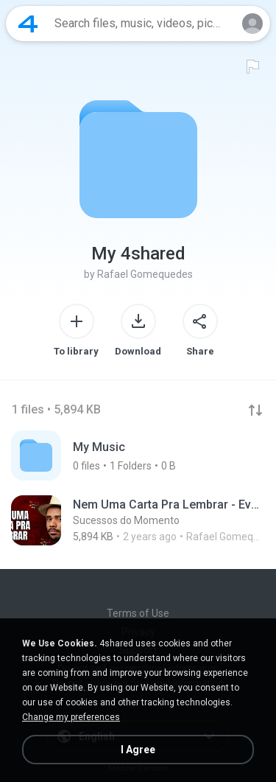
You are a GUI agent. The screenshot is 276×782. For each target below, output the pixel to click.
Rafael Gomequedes (145, 274)
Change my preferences (71, 717)
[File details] (138, 520)
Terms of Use (138, 613)
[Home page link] (28, 23)
